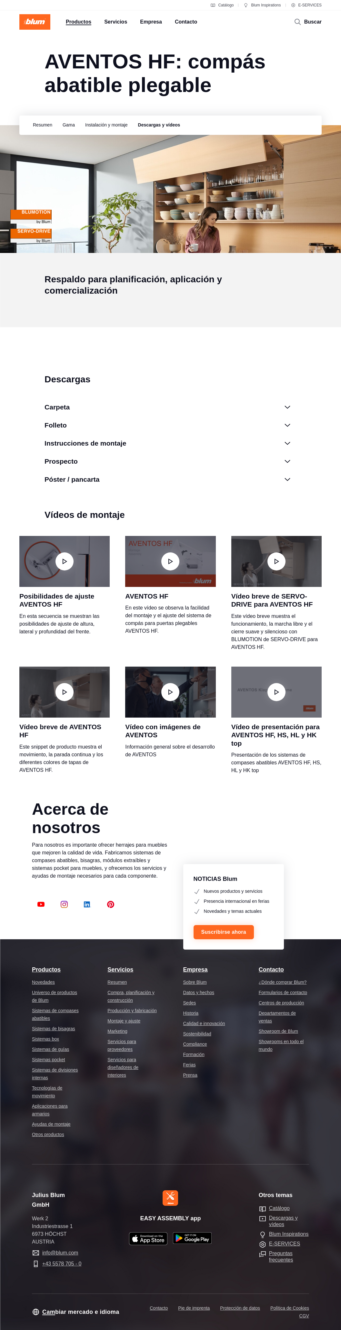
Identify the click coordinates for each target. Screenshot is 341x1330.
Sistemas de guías (50, 1049)
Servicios (120, 969)
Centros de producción (281, 1002)
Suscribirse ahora (223, 932)
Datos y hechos (199, 992)
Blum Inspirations (262, 5)
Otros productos (48, 1134)
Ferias (189, 1064)
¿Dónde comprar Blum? (283, 982)
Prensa (190, 1075)
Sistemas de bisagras (53, 1028)
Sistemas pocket (48, 1059)
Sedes (189, 1002)
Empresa (195, 969)
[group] (41, 125)
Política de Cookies (289, 1308)
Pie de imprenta (194, 1308)
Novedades (43, 982)
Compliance (195, 1044)
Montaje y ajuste (123, 1020)
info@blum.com (60, 1252)
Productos (46, 969)
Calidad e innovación (204, 1023)
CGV (304, 1315)
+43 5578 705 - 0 (61, 1263)
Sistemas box (45, 1039)
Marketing (117, 1031)
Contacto (271, 969)
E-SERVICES (306, 5)
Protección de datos (240, 1308)
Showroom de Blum (278, 1031)
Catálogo (222, 5)
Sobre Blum (195, 982)
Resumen (117, 982)
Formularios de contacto (283, 992)
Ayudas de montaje (51, 1124)
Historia (190, 1013)
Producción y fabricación (132, 1010)
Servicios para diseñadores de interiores (122, 1067)
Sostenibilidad (197, 1033)
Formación (194, 1054)
